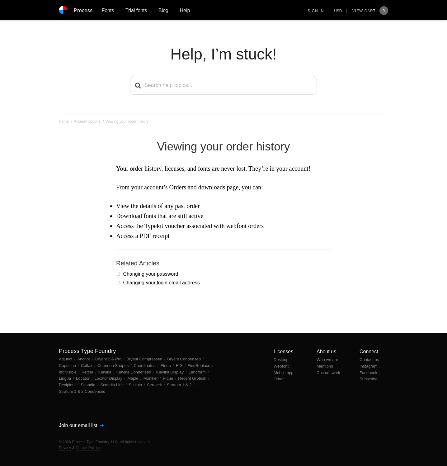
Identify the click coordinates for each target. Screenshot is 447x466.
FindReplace (200, 365)
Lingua (65, 378)
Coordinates (145, 365)
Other (279, 379)
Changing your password (150, 274)
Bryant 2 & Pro (109, 359)
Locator (83, 378)
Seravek (155, 385)
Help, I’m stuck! (223, 54)
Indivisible (68, 372)
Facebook (368, 372)
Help (185, 10)
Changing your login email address (161, 282)
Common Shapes (113, 365)
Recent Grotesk (192, 378)
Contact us (369, 359)
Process (83, 10)
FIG (180, 365)
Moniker (151, 378)
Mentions (325, 366)
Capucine (68, 365)
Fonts (107, 10)
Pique (168, 378)
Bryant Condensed (184, 359)
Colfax (87, 365)
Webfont (281, 366)
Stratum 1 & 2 (180, 385)
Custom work (328, 372)
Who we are (327, 359)
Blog (163, 10)
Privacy (65, 448)
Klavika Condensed (134, 372)
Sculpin (136, 385)
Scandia (88, 385)
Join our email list (81, 425)
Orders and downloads (197, 187)
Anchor (84, 359)
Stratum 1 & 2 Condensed (82, 391)
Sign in (316, 11)
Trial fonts (136, 10)
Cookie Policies (88, 448)
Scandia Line (112, 385)
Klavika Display (170, 372)
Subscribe (369, 379)
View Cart (370, 11)
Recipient (68, 385)
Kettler (88, 372)
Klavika (105, 372)
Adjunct (66, 359)
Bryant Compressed (144, 359)
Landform (198, 372)
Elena (166, 365)
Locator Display (109, 378)
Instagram (369, 366)
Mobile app (284, 372)
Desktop (281, 359)
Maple (133, 378)
